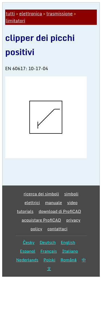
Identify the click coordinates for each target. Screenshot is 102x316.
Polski (49, 260)
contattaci (57, 228)
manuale (53, 202)
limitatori (15, 20)
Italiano (70, 251)
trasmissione (59, 13)
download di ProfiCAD (60, 211)
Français (49, 251)
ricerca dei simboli (41, 193)
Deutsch (48, 242)
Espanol (27, 251)
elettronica (30, 13)
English (68, 242)
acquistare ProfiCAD (41, 220)
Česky (29, 242)
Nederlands (27, 260)
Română (69, 260)
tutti (10, 13)
